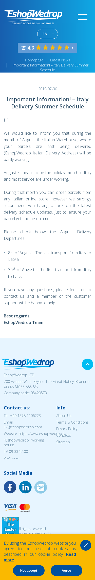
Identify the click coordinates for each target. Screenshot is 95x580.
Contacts (63, 435)
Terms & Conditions (72, 422)
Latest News (60, 60)
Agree (66, 570)
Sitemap (63, 441)
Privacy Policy (66, 428)
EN (45, 33)
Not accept (28, 570)
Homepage (34, 60)
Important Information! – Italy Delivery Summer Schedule (50, 67)
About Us (63, 415)
